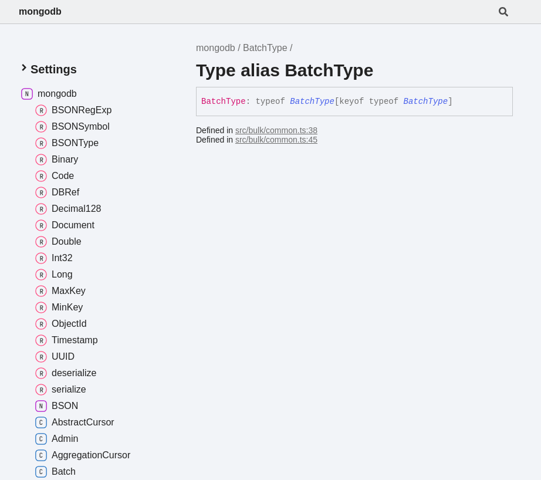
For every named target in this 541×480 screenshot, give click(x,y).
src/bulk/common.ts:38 (276, 130)
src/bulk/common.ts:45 (276, 139)
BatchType (265, 48)
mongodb (40, 11)
